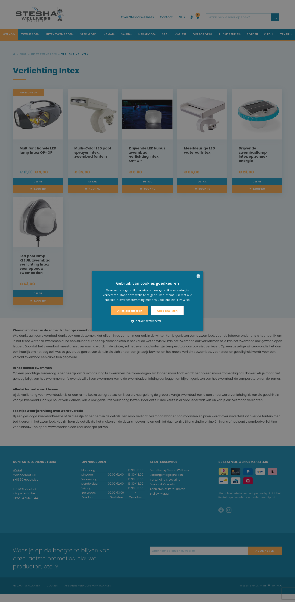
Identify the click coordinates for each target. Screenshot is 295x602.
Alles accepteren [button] (129, 311)
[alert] (147, 301)
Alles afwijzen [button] (167, 311)
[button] (147, 321)
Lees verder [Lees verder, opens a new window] (184, 299)
